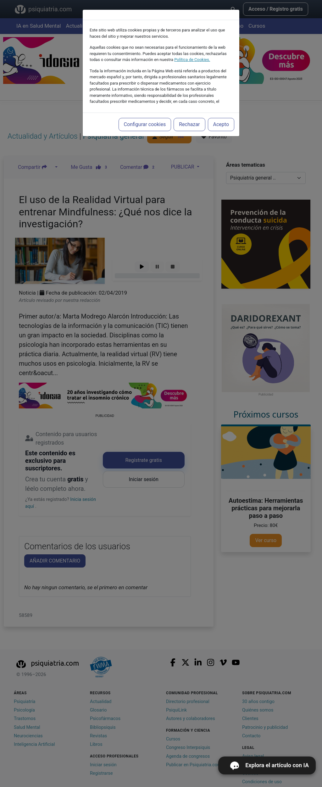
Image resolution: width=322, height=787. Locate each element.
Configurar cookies (145, 124)
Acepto (221, 124)
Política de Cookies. (192, 59)
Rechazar (189, 124)
